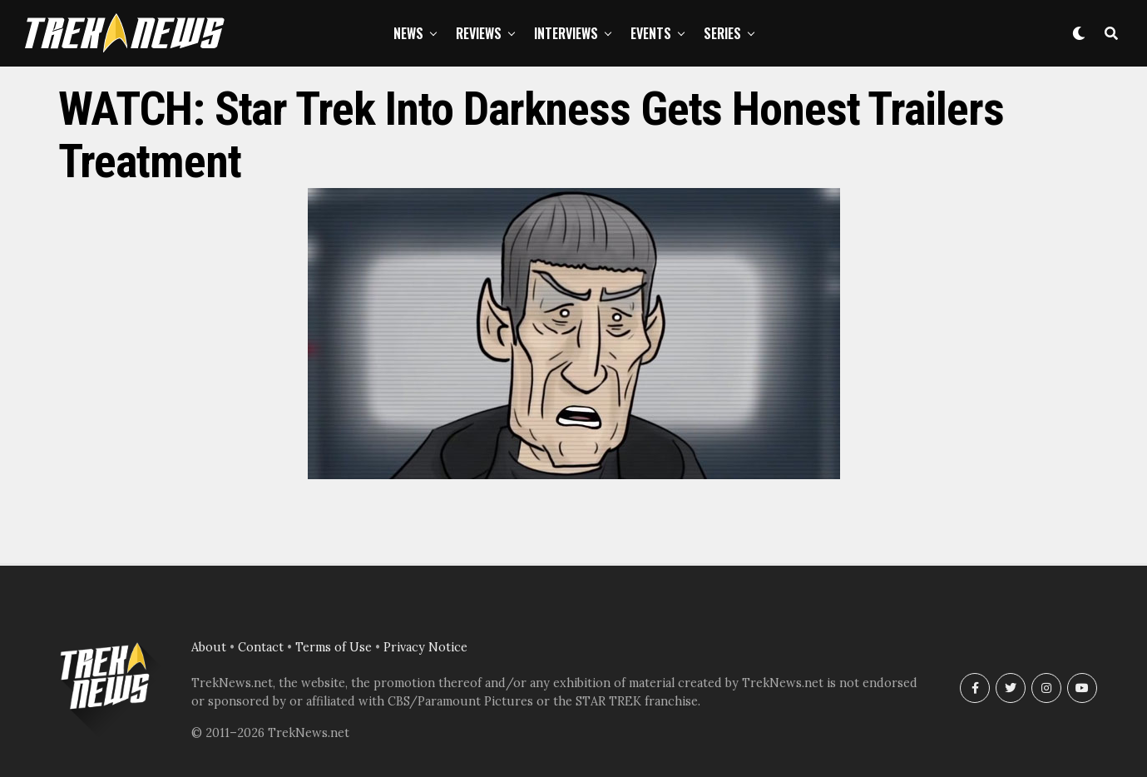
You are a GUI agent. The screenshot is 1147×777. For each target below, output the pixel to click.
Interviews (566, 33)
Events (650, 33)
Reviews (479, 33)
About (208, 647)
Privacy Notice (425, 647)
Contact (261, 647)
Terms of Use (333, 647)
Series (722, 33)
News (408, 33)
